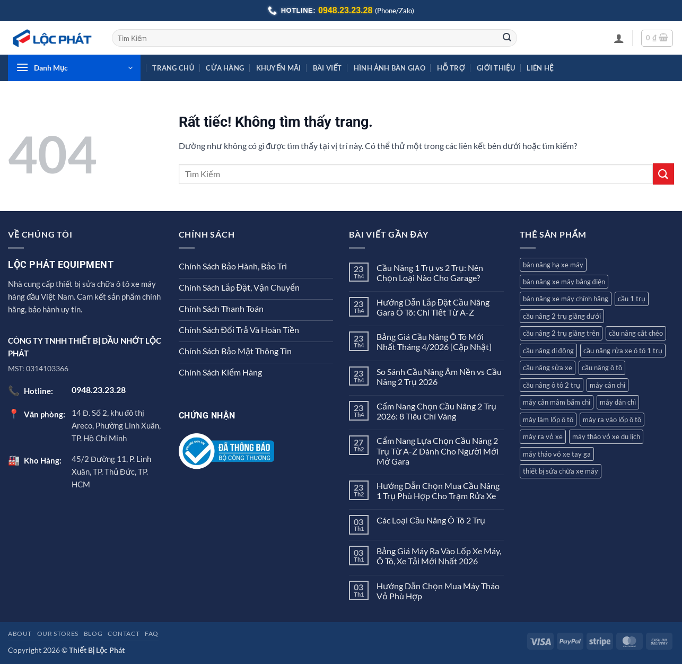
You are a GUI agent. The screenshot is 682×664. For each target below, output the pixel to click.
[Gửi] (507, 38)
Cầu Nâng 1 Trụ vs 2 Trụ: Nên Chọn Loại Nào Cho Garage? (430, 273)
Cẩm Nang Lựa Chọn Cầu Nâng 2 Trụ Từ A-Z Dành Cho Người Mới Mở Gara (438, 450)
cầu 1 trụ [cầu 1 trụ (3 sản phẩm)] (631, 298)
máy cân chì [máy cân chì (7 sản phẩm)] (607, 385)
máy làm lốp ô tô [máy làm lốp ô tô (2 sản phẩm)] (548, 419)
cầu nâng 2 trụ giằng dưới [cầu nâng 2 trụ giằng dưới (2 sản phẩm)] (562, 316)
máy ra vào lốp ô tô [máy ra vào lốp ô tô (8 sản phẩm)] (612, 419)
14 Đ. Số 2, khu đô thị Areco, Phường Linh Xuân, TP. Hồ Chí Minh (116, 425)
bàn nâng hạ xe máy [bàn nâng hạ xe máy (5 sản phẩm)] (553, 264)
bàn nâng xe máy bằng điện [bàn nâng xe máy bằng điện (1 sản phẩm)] (564, 281)
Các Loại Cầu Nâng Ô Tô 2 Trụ (431, 520)
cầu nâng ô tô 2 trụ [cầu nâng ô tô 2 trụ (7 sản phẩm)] (551, 385)
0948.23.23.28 (345, 10)
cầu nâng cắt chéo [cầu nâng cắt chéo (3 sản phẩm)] (636, 333)
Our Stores (57, 633)
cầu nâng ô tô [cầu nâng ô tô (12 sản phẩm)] (602, 367)
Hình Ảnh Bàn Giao (389, 68)
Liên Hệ (540, 68)
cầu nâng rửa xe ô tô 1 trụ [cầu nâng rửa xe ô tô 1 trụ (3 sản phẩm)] (622, 350)
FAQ (152, 633)
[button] (619, 38)
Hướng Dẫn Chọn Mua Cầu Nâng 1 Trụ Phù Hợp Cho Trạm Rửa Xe (438, 490)
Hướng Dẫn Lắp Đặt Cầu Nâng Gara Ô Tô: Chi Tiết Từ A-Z (433, 307)
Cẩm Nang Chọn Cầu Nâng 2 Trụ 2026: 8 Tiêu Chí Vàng (436, 411)
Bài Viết (327, 68)
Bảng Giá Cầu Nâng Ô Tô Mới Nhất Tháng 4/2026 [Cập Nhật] (434, 341)
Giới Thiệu (496, 68)
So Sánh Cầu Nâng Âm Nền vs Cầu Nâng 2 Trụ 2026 (439, 376)
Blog (93, 633)
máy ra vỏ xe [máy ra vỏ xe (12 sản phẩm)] (543, 436)
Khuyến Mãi (278, 68)
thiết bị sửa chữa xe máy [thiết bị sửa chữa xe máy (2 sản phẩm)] (560, 471)
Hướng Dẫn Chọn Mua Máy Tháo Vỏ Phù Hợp (438, 591)
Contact (123, 633)
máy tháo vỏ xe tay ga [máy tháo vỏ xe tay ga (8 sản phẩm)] (557, 454)
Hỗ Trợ (451, 68)
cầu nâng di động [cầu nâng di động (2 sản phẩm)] (548, 350)
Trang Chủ (173, 68)
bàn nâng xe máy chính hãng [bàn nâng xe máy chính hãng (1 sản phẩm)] (565, 298)
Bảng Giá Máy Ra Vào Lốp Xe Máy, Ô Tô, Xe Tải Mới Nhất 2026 (439, 556)
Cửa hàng (225, 68)
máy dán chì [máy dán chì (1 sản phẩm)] (618, 402)
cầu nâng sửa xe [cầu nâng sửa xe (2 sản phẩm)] (547, 367)
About (20, 633)
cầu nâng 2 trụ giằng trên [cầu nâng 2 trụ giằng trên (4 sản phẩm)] (561, 333)
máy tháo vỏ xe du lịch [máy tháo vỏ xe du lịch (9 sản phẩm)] (606, 436)
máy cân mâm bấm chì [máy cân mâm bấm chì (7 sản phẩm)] (556, 402)
